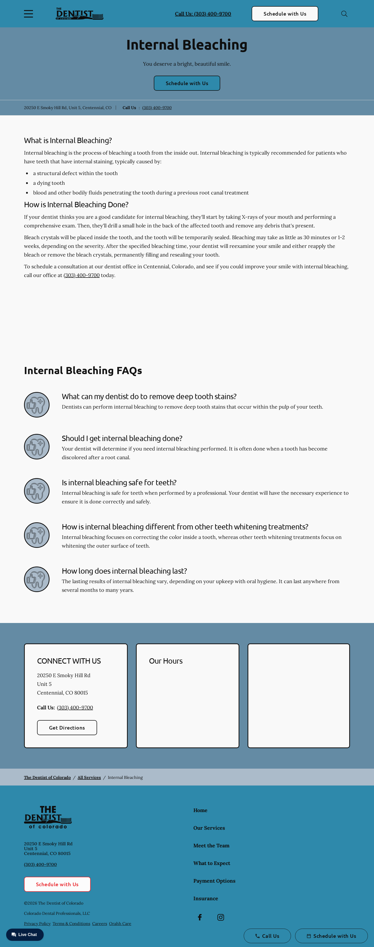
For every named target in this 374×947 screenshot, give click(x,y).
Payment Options (214, 880)
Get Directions (67, 727)
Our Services (209, 828)
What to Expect (211, 863)
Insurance (205, 898)
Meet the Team (211, 845)
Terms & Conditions (71, 923)
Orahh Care (120, 923)
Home (200, 810)
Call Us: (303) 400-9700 (203, 13)
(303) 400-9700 (157, 107)
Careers (99, 923)
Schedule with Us (285, 13)
